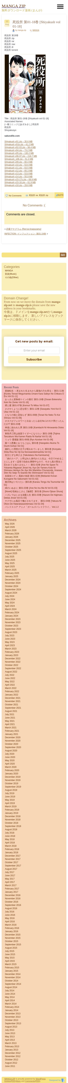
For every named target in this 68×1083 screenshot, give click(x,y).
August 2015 (11, 948)
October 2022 (11, 665)
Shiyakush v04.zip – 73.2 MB (18, 150)
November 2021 (12, 701)
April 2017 (10, 882)
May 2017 (10, 879)
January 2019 (11, 813)
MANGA (35, 30)
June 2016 (10, 915)
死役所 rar (33, 195)
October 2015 (11, 941)
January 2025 (11, 576)
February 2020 (12, 770)
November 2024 (12, 583)
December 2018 (12, 816)
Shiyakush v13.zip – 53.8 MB (18, 173)
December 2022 (12, 658)
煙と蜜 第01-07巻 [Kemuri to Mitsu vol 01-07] (27, 405)
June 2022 (10, 678)
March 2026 (10, 530)
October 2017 (11, 862)
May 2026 (10, 524)
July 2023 (9, 635)
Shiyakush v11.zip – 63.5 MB (18, 168)
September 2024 (13, 589)
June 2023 (10, 639)
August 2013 (11, 1026)
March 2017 (10, 885)
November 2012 (12, 1056)
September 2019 (13, 786)
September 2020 (13, 747)
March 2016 (10, 925)
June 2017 (10, 875)
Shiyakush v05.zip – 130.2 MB (19, 153)
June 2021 (10, 717)
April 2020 (10, 763)
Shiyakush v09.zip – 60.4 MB (18, 162)
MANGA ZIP (9, 1079)
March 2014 (10, 1003)
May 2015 (10, 957)
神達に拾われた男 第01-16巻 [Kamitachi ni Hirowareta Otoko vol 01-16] (34, 429)
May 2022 (10, 681)
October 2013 (11, 1020)
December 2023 (12, 619)
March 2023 (10, 648)
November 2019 (12, 780)
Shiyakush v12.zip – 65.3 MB (18, 170)
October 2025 (11, 547)
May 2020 (10, 760)
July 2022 (9, 675)
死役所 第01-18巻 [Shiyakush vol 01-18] (36, 24)
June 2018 (10, 836)
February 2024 (12, 612)
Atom (18, 1081)
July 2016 (9, 911)
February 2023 (12, 652)
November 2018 (12, 819)
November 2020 (12, 740)
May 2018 (10, 839)
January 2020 (11, 773)
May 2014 (10, 997)
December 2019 (12, 777)
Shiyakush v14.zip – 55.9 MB (18, 176)
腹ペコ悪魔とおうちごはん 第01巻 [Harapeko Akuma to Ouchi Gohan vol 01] (31, 444)
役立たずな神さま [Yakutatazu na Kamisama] (27, 455)
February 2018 (12, 849)
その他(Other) (11, 277)
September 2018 (13, 826)
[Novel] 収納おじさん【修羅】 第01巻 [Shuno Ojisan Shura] (34, 491)
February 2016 (12, 928)
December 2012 (12, 1053)
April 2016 (10, 921)
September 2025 (13, 550)
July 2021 (9, 714)
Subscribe (34, 359)
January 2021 (11, 734)
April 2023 (10, 645)
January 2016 (11, 931)
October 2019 (11, 783)
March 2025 (10, 570)
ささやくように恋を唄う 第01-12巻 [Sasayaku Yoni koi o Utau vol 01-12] (32, 410)
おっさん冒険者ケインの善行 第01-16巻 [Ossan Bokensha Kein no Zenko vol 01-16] (32, 401)
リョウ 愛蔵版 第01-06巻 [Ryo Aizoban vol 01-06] (29, 439)
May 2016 (10, 918)
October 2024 (11, 586)
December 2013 (12, 1013)
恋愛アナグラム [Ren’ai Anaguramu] (23, 229)
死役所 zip (43, 195)
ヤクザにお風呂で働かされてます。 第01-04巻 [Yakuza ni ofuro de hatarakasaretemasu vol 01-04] (32, 502)
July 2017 (9, 872)
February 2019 (12, 810)
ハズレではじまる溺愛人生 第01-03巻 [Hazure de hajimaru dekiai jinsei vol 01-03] (33, 496)
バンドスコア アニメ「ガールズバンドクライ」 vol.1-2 (32, 507)
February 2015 (12, 967)
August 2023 (11, 632)
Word (38, 1079)
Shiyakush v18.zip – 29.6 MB (18, 185)
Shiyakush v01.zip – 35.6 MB (18, 141)
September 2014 (13, 984)
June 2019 (10, 796)
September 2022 (13, 668)
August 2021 (11, 711)
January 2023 (11, 655)
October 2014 (11, 980)
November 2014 (12, 977)
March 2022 (10, 688)
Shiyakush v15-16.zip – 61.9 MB (20, 182)
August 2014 (11, 987)
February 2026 (12, 533)
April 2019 (10, 803)
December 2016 (12, 895)
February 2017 (12, 888)
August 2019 (11, 790)
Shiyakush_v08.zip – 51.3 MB (18, 159)
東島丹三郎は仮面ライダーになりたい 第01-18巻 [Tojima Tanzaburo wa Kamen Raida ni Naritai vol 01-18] (32, 435)
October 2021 (11, 704)
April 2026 (10, 527)
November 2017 (12, 859)
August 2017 (11, 869)
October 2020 (11, 744)
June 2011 (10, 1066)
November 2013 (12, 1017)
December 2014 (12, 974)
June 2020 (10, 757)
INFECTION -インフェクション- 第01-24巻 (25, 233)
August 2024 (11, 593)
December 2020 (12, 737)
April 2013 (10, 1040)
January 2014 (11, 1010)
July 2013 (9, 1030)
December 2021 (12, 698)
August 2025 (11, 553)
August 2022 (11, 671)
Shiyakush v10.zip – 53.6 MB (18, 165)
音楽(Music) (10, 274)
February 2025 (12, 573)
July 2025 (9, 556)
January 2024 (11, 616)
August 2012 (11, 1063)
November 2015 (12, 938)
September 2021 (13, 708)
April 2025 (10, 566)
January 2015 (11, 971)
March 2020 (10, 767)
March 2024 (10, 609)
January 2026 (11, 537)
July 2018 (9, 833)
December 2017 (12, 856)
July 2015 (9, 951)
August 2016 (11, 908)
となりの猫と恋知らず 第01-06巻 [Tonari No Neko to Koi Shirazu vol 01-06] (32, 416)
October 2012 (11, 1059)
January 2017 (11, 892)
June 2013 (10, 1033)
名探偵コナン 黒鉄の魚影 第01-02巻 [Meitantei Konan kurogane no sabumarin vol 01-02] (30, 477)
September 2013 (13, 1023)
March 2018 (10, 846)
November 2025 (12, 543)
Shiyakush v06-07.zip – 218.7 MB (20, 156)
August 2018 (11, 829)
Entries (7, 1081)
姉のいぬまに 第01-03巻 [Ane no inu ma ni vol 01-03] (31, 488)
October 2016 (11, 902)
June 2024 (10, 599)
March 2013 (10, 1043)
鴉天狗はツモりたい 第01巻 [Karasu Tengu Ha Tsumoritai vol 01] (34, 483)
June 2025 (10, 560)
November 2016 (12, 898)
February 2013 (12, 1046)
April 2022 (10, 685)
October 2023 (11, 625)
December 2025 (12, 540)
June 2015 (10, 954)
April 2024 (10, 606)
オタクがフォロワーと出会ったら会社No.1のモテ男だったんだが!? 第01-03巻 (34, 422)
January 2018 (11, 852)
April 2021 (10, 724)
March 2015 (10, 964)
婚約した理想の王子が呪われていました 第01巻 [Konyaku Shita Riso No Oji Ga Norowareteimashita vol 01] (32, 450)
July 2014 (9, 990)
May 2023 (10, 642)
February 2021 (12, 731)
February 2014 (12, 1007)
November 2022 (12, 662)
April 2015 (10, 961)
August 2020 (11, 750)
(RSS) (13, 1081)
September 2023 (13, 629)
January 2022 (11, 694)
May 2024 (10, 602)
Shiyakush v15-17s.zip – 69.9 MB (20, 179)
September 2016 (13, 905)
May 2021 (10, 721)
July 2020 (9, 754)
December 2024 (12, 579)
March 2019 (10, 806)
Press (43, 1079)
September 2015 (13, 944)
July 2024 (9, 596)
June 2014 (10, 994)
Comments (30, 1081)
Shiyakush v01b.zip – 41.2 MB (19, 144)
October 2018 (11, 823)
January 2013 (11, 1049)
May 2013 (10, 1036)
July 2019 (9, 793)
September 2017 (13, 865)
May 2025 (10, 563)
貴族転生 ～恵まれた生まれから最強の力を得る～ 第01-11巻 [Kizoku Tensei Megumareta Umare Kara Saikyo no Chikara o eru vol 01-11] (34, 394)
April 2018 (10, 842)
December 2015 (12, 934)
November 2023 (12, 622)
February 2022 (12, 691)
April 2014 (10, 1000)
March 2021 (10, 727)
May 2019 (10, 800)
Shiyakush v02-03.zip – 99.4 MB (20, 147)
